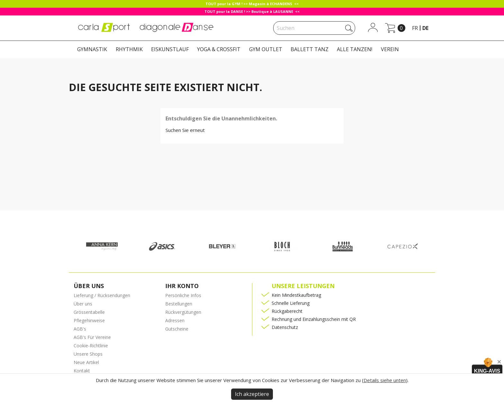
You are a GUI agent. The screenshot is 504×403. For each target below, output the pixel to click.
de (425, 28)
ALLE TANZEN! (354, 49)
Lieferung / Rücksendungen (102, 295)
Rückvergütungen (183, 312)
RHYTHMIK (129, 49)
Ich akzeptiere (252, 394)
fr (415, 28)
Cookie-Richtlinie (91, 345)
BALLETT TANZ (309, 49)
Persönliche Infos (183, 295)
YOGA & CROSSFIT (218, 49)
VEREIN (390, 49)
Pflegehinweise (89, 320)
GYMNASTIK (92, 49)
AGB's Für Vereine (92, 337)
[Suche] (314, 28)
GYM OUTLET (265, 49)
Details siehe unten (385, 380)
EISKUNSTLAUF (170, 49)
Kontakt (82, 371)
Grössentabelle (89, 312)
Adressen (174, 320)
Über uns (83, 304)
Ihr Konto (182, 286)
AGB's (80, 329)
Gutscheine (176, 329)
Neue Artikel (86, 362)
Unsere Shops (88, 354)
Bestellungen (178, 304)
